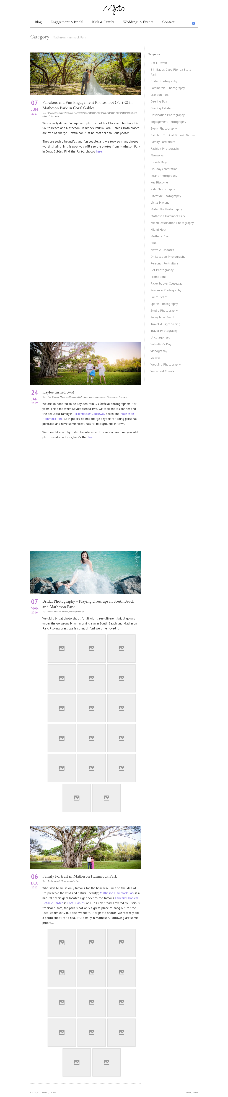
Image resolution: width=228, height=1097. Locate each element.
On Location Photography (168, 256)
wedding (80, 611)
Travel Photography (164, 331)
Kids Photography (163, 189)
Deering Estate (161, 108)
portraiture (75, 881)
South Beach (159, 297)
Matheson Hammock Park (76, 112)
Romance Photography (166, 290)
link (89, 437)
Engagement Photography (168, 122)
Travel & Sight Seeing (165, 324)
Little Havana (160, 202)
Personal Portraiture (164, 263)
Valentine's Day (161, 344)
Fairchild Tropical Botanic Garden (173, 135)
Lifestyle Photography (166, 196)
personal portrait (61, 611)
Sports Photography (164, 304)
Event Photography (164, 128)
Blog (38, 22)
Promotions (158, 277)
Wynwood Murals (162, 371)
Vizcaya (155, 358)
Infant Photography (164, 176)
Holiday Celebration (164, 169)
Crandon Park (160, 95)
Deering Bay (159, 101)
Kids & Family (103, 22)
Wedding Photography (166, 364)
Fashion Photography (165, 148)
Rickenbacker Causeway (117, 397)
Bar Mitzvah (159, 63)
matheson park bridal (96, 112)
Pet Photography (162, 270)
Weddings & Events (138, 22)
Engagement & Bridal (67, 22)
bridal (50, 611)
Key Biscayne (53, 397)
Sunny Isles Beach (163, 317)
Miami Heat (158, 229)
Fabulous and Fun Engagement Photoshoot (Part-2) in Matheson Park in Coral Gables (87, 105)
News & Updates (162, 250)
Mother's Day (160, 236)
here (99, 151)
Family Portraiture (163, 142)
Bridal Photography (164, 81)
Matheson (65, 881)
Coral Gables (76, 903)
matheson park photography (119, 112)
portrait (72, 611)
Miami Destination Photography (172, 223)
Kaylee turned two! (58, 392)
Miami (85, 397)
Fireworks (157, 155)
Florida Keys (159, 162)
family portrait (54, 881)
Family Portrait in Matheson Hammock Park (79, 876)
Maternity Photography (166, 209)
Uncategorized (160, 337)
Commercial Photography (168, 88)
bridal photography (56, 112)
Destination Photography (168, 115)
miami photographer (97, 397)
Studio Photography (164, 310)
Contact (168, 22)
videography (159, 351)
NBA (154, 243)
